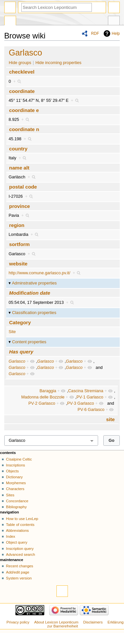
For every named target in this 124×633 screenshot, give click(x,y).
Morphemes (16, 483)
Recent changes (19, 566)
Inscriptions (15, 465)
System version (18, 578)
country (18, 148)
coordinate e (24, 110)
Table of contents (20, 525)
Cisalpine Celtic (19, 459)
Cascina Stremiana (85, 391)
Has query (21, 351)
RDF (95, 33)
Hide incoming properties (58, 62)
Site (12, 331)
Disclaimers (93, 622)
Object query (16, 542)
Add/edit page (17, 572)
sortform (19, 244)
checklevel (21, 72)
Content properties (29, 342)
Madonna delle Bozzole (43, 397)
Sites (10, 495)
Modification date (29, 293)
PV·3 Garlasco (80, 403)
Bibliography (16, 507)
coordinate (22, 91)
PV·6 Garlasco (91, 409)
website (18, 263)
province (19, 206)
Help (116, 33)
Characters (15, 489)
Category (20, 322)
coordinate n (24, 129)
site (110, 419)
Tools (113, 21)
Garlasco (25, 52)
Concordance (17, 501)
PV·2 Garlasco (42, 403)
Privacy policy (18, 622)
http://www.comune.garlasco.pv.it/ (39, 273)
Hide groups (20, 62)
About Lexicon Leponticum (56, 622)
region (17, 225)
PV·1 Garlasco (89, 397)
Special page (10, 21)
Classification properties (34, 312)
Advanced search (20, 554)
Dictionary (14, 477)
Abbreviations (17, 530)
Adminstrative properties (34, 283)
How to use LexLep (22, 519)
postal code (23, 187)
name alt (19, 167)
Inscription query (19, 549)
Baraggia (47, 391)
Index (10, 536)
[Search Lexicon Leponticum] (56, 7)
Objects (12, 471)
